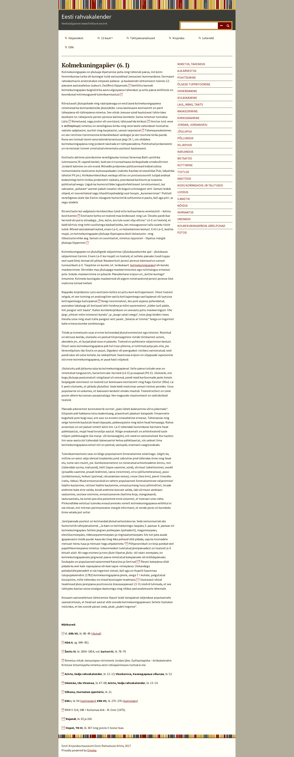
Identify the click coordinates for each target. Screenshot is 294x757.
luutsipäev (130, 701)
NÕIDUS (182, 205)
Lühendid (208, 38)
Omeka (91, 750)
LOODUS (182, 192)
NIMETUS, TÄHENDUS (191, 64)
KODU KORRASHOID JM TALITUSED (200, 185)
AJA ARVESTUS (186, 71)
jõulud (96, 633)
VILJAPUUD (184, 145)
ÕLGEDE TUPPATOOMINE (193, 84)
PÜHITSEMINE (186, 77)
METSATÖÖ (184, 158)
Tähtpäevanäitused (142, 38)
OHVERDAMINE (187, 91)
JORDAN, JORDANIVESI (192, 125)
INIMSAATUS (185, 212)
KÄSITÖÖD (184, 178)
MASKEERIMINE (187, 111)
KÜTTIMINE (185, 165)
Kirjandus (178, 38)
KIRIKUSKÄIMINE (188, 118)
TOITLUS (183, 172)
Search (228, 25)
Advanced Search (221, 25)
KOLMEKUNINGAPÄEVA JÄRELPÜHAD (201, 226)
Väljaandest (75, 38)
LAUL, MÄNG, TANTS (190, 104)
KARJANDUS (185, 151)
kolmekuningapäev (142, 265)
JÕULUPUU (184, 131)
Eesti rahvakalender (86, 16)
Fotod (182, 232)
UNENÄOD (183, 219)
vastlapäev (88, 701)
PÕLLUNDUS (185, 138)
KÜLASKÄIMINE (187, 98)
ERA (71, 47)
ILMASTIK (183, 199)
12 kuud (106, 38)
